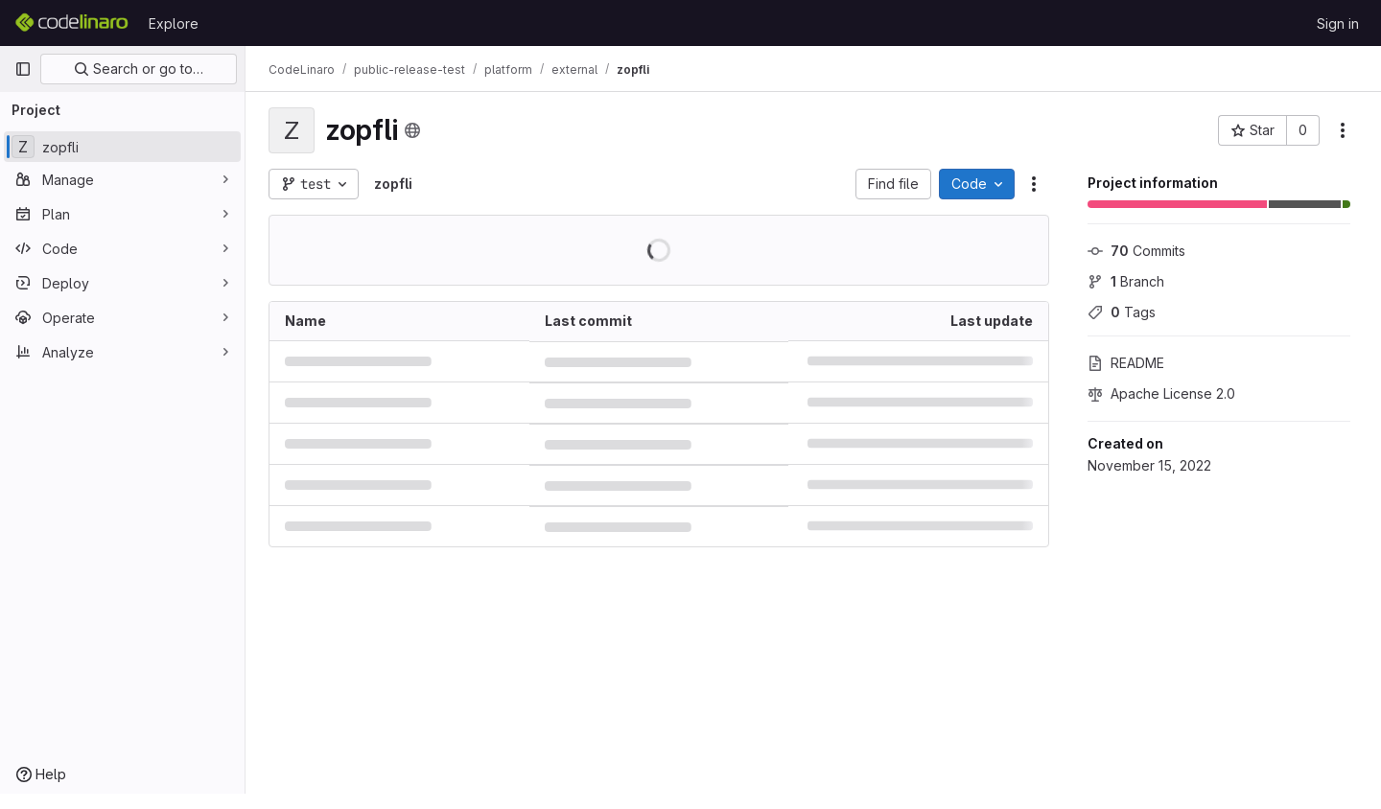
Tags (1122, 312)
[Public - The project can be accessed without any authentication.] (412, 130)
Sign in (1338, 23)
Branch (1126, 281)
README (1126, 363)
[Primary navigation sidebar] (23, 69)
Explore (174, 23)
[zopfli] (122, 146)
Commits (1136, 251)
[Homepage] (72, 23)
